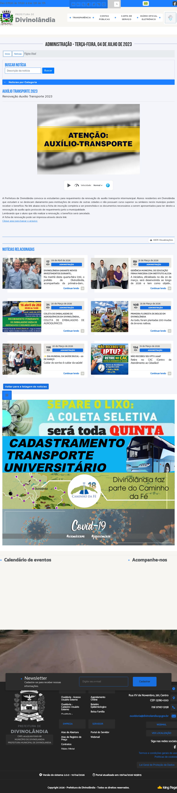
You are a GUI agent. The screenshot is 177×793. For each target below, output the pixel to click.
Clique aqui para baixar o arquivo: (20, 221)
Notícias (18, 53)
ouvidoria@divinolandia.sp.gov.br (149, 716)
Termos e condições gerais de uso (158, 753)
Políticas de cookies (166, 756)
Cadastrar (144, 681)
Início (7, 53)
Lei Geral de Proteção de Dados (156, 764)
